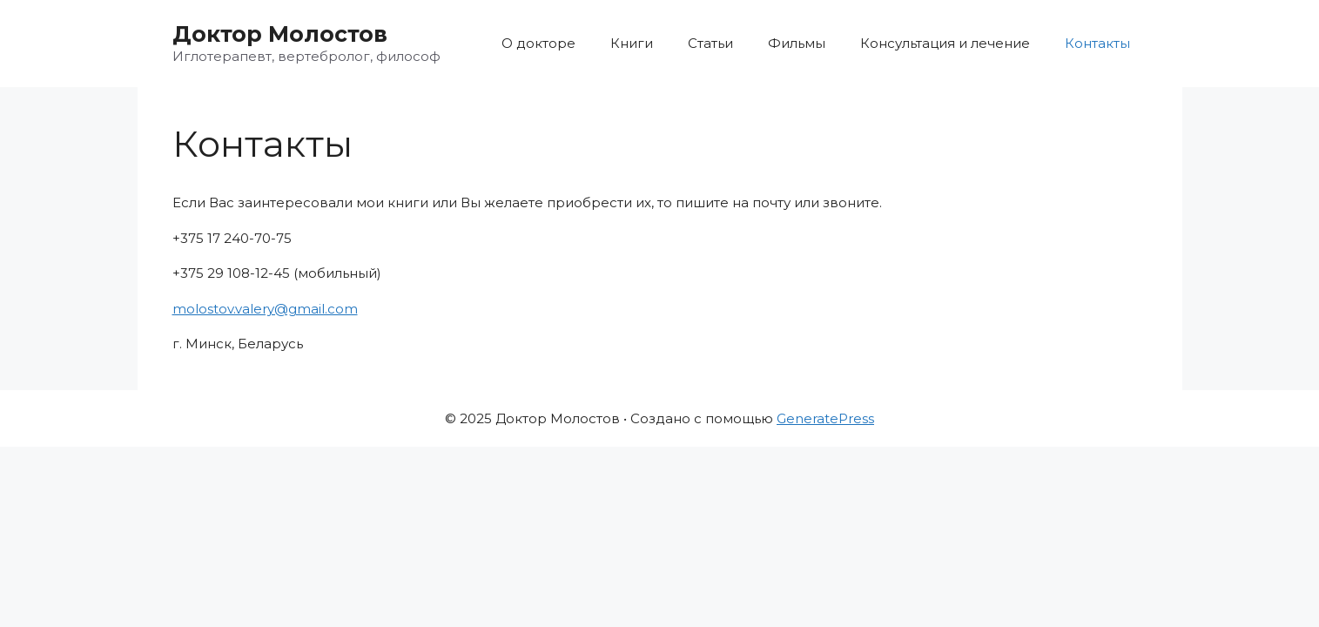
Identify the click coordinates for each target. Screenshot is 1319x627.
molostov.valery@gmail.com (265, 308)
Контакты (1097, 43)
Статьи (710, 43)
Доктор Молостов (279, 34)
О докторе (538, 43)
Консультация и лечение (945, 43)
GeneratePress (825, 418)
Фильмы (796, 43)
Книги (631, 43)
